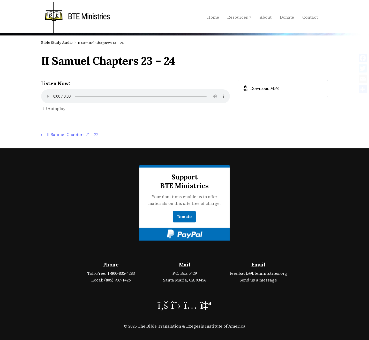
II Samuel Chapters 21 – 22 (69, 134)
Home (213, 17)
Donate (287, 17)
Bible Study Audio (57, 42)
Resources (237, 17)
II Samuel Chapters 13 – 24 (100, 42)
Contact (310, 17)
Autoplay (54, 108)
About (266, 17)
